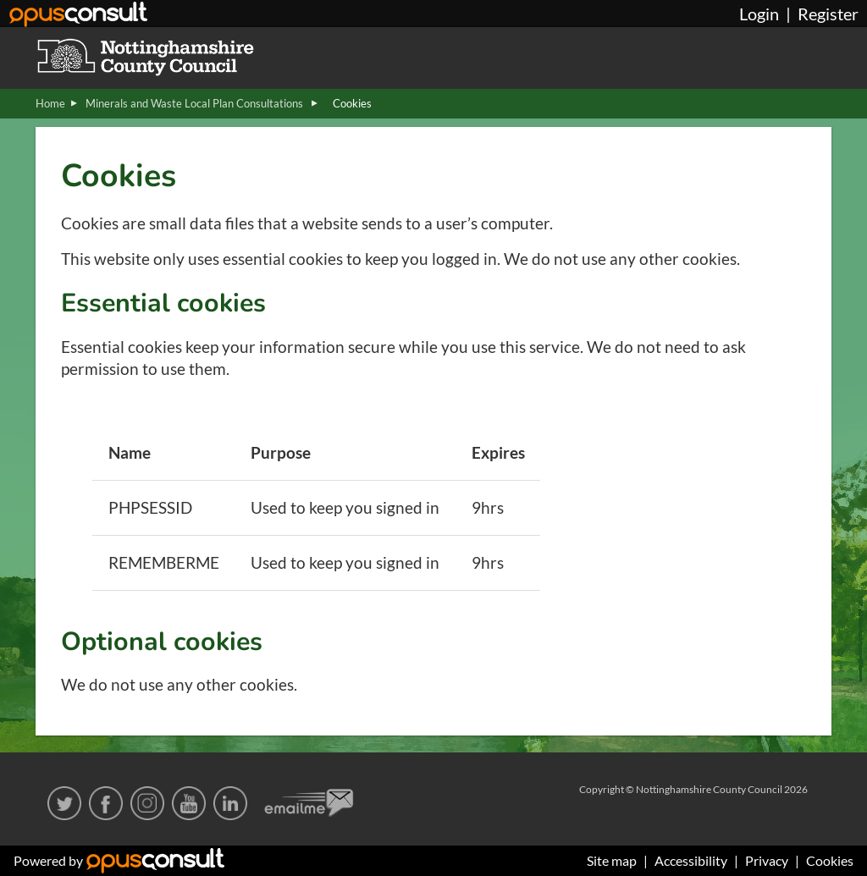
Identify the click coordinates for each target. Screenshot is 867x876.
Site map (612, 860)
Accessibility (690, 860)
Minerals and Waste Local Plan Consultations (196, 103)
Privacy (766, 860)
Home (50, 103)
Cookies (829, 860)
